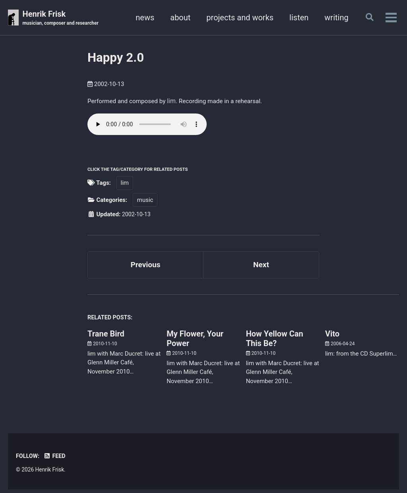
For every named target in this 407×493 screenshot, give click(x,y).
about (178, 17)
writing (334, 17)
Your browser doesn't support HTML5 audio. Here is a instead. (147, 125)
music (145, 200)
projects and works (237, 17)
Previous (145, 266)
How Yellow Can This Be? (274, 341)
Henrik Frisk (63, 18)
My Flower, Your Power (195, 341)
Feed (56, 459)
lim (175, 101)
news (142, 17)
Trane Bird (105, 337)
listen (296, 17)
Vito (332, 337)
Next (261, 266)
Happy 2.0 (115, 58)
